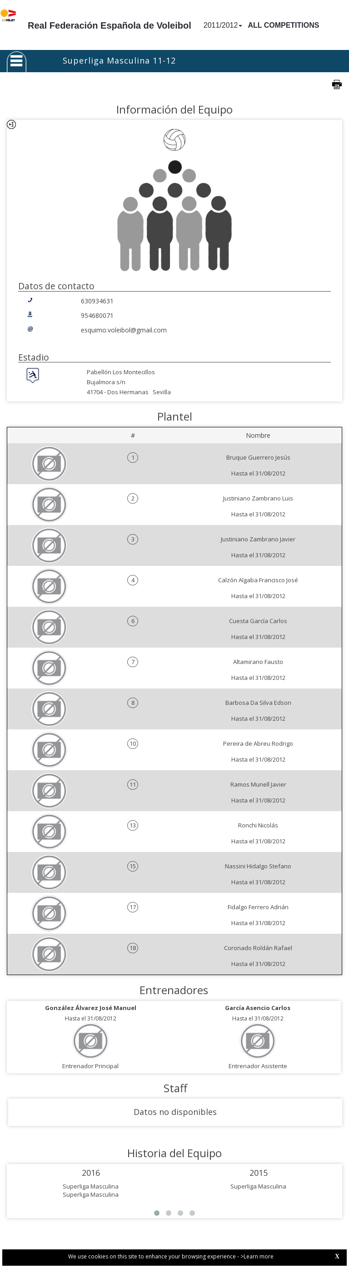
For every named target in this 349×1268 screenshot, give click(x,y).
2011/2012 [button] (223, 25)
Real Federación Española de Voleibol (109, 25)
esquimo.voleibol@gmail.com (124, 330)
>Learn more (257, 1256)
